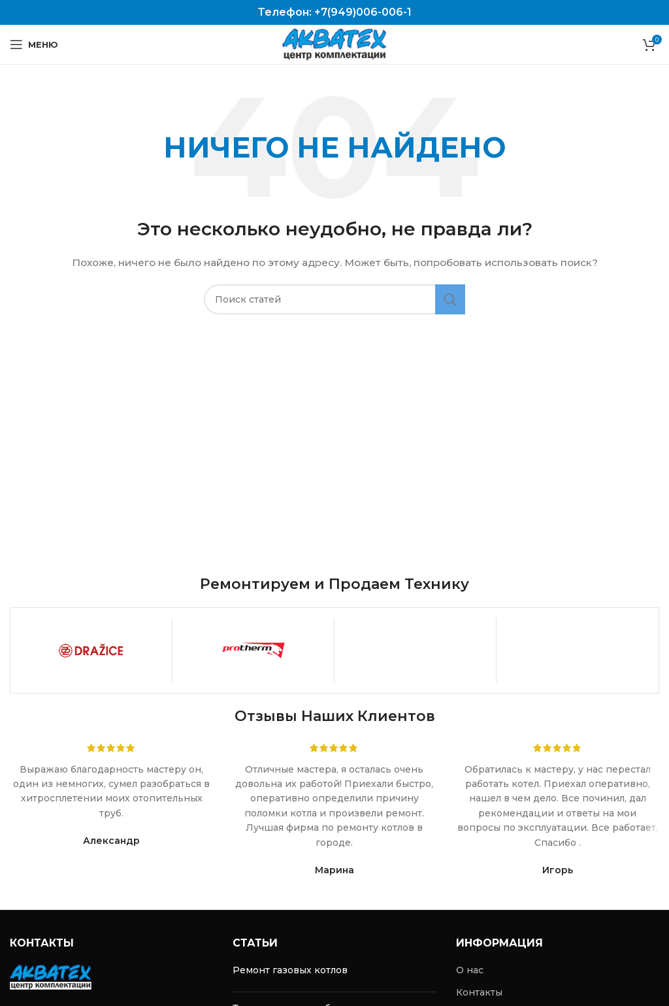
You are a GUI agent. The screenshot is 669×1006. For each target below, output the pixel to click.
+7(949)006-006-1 (363, 12)
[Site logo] (334, 44)
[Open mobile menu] (34, 44)
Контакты (479, 992)
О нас (469, 970)
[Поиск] (334, 299)
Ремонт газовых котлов (290, 970)
